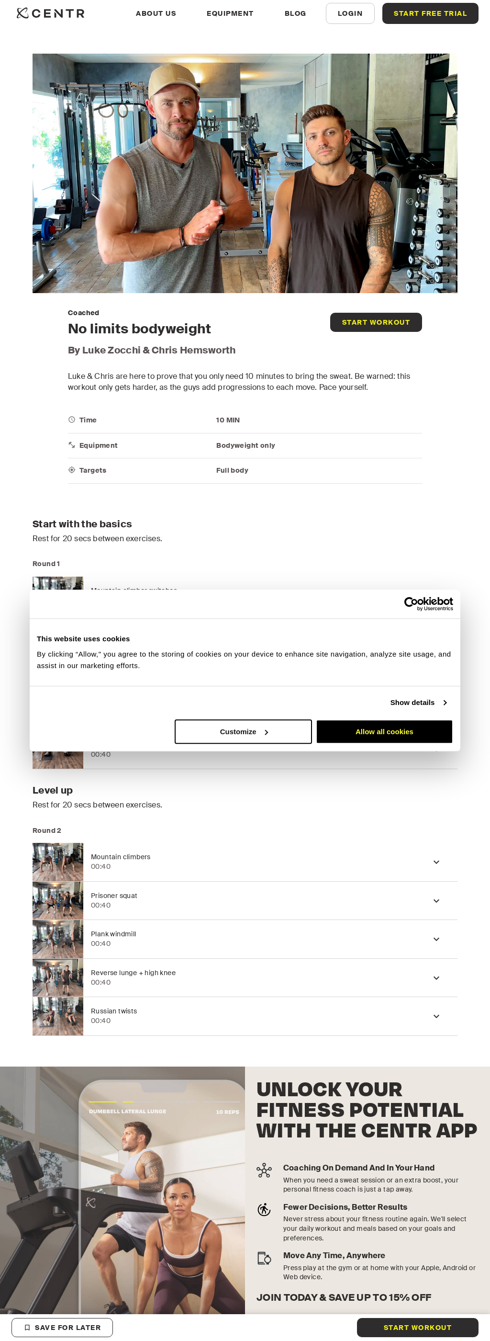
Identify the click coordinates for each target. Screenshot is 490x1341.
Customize (244, 731)
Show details (412, 702)
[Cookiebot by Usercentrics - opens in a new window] (411, 604)
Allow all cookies (384, 731)
